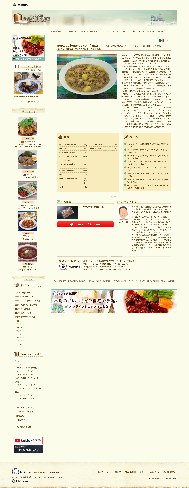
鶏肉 (17, 392)
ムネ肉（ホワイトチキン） (25, 399)
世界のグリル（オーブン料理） (28, 301)
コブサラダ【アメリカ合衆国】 (28, 208)
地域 (17, 321)
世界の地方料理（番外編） (26, 317)
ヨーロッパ (20, 327)
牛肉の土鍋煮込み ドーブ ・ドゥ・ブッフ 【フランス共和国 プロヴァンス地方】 (145, 281)
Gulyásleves (28, 239)
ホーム (74, 5)
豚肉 (17, 382)
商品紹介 (104, 5)
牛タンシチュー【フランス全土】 (28, 97)
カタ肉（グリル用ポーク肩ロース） (29, 388)
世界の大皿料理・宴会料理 (26, 305)
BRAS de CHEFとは (24, 412)
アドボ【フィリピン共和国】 (28, 177)
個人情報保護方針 (23, 427)
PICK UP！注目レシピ (25, 408)
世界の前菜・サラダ (23, 313)
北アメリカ (20, 341)
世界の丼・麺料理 (22, 309)
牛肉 (17, 361)
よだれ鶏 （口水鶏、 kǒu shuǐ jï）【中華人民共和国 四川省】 (28, 145)
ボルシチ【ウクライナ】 (28, 270)
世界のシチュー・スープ (25, 297)
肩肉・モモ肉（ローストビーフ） (28, 378)
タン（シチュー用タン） (25, 371)
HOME (100, 472)
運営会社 (148, 5)
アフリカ (19, 334)
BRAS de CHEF (130, 472)
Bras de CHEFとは (126, 5)
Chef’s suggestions (23, 292)
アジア (18, 324)
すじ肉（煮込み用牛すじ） (25, 374)
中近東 (18, 331)
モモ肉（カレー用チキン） (25, 395)
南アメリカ (20, 344)
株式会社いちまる (160, 478)
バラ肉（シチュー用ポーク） (26, 385)
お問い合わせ (167, 5)
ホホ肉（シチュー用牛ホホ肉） (27, 368)
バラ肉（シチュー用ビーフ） (26, 364)
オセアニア (20, 338)
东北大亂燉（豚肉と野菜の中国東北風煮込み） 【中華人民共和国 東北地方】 (81, 281)
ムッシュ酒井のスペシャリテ (31, 102)
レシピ (88, 5)
